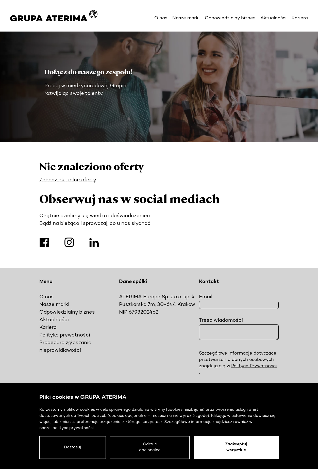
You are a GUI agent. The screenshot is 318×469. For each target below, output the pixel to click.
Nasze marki (186, 18)
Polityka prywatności (64, 335)
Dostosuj (73, 447)
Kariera (300, 18)
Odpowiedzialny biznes (230, 18)
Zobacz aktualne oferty (67, 180)
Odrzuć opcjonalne (151, 447)
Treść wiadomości (221, 320)
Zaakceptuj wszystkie (237, 447)
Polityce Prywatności (254, 366)
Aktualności (273, 18)
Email (205, 297)
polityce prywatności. (73, 428)
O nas (160, 18)
